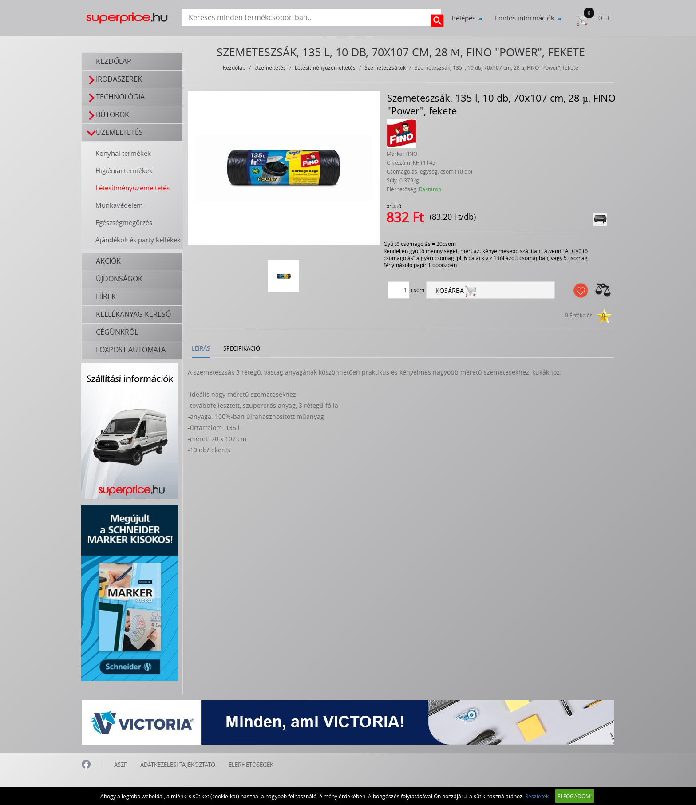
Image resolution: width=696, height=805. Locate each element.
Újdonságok (119, 279)
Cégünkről (117, 332)
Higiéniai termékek (124, 170)
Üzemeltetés (115, 132)
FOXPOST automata (131, 350)
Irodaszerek (114, 79)
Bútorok (108, 114)
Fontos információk (524, 17)
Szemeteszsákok (385, 67)
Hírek (106, 296)
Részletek (537, 796)
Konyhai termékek (123, 153)
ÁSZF (120, 764)
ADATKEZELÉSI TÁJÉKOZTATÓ (177, 764)
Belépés (463, 17)
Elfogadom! (575, 796)
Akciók (108, 261)
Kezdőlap (114, 61)
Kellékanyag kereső (133, 314)
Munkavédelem (119, 205)
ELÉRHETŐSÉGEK (251, 764)
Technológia (116, 97)
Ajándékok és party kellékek (138, 239)
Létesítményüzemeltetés (133, 187)
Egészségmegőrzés (124, 222)
